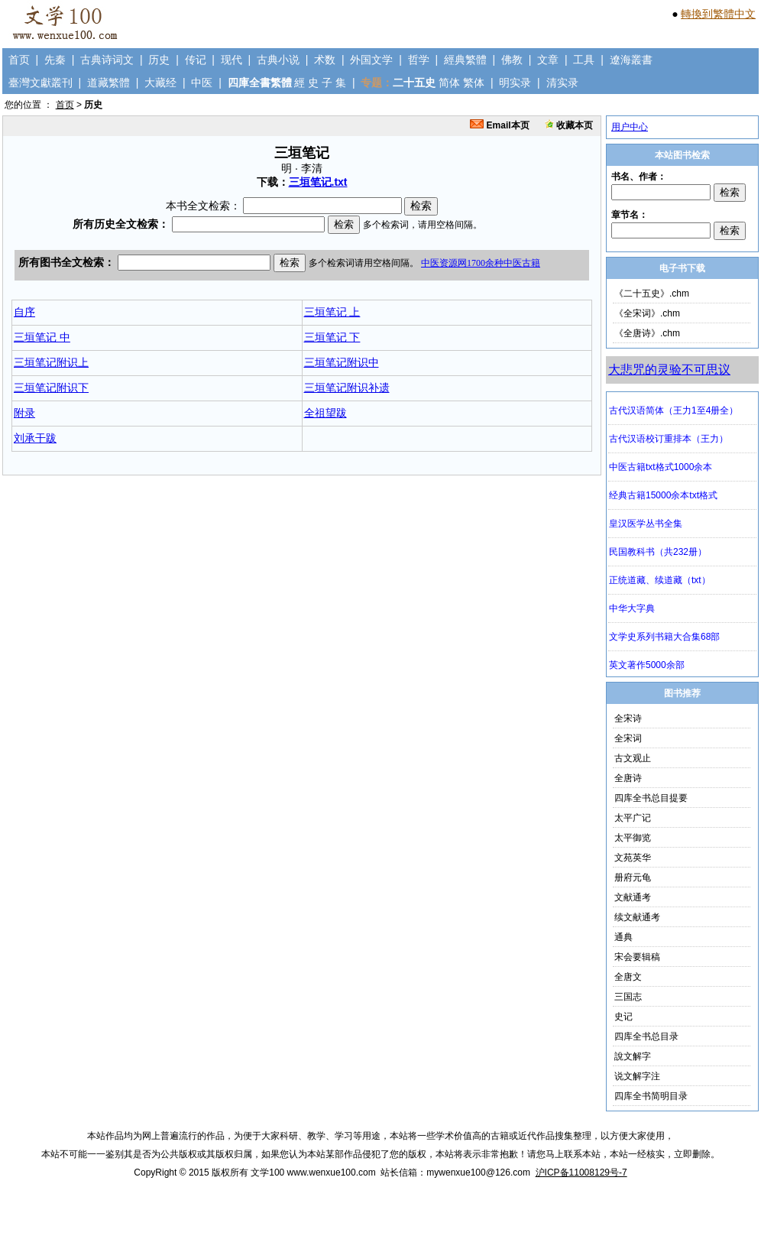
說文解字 (632, 1056)
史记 (623, 1016)
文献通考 (632, 897)
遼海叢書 (631, 60)
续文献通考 (637, 917)
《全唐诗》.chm (647, 333)
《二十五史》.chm (651, 293)
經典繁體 (465, 60)
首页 (19, 60)
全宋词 (628, 738)
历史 (159, 60)
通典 (623, 937)
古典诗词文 (107, 60)
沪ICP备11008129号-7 (581, 1172)
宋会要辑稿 (637, 957)
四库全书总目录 (646, 1036)
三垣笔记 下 (332, 337)
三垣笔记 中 (42, 337)
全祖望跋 (325, 413)
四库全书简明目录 (651, 1096)
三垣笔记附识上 (51, 362)
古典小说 (278, 60)
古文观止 (632, 758)
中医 (201, 82)
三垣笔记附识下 (51, 387)
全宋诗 (628, 718)
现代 (231, 60)
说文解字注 (637, 1076)
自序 (24, 312)
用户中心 (629, 127)
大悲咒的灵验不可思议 (669, 369)
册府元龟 (632, 877)
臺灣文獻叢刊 (40, 82)
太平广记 (632, 818)
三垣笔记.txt (318, 182)
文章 (548, 60)
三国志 (628, 996)
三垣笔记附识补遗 (347, 387)
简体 (449, 82)
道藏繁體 (108, 82)
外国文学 (371, 60)
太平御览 (632, 837)
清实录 (562, 82)
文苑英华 (632, 857)
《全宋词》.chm (647, 313)
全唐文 (628, 976)
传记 (195, 60)
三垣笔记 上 (332, 312)
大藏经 (160, 82)
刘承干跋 (35, 438)
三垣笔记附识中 (341, 362)
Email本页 (499, 125)
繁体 (473, 82)
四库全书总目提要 (651, 798)
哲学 (418, 60)
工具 (583, 60)
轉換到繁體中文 (718, 14)
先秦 (55, 60)
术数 (324, 60)
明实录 (515, 82)
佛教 (512, 60)
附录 (24, 413)
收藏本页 (569, 125)
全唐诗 (628, 778)
